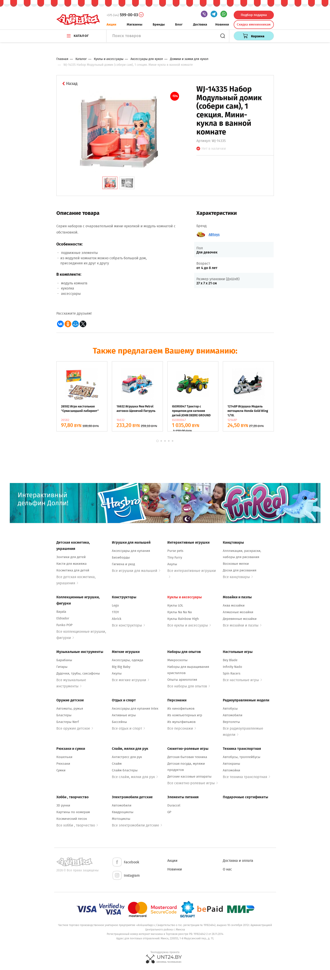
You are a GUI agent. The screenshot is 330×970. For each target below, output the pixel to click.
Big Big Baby (121, 667)
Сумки (60, 770)
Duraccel (173, 805)
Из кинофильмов (180, 709)
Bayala (61, 612)
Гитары (61, 667)
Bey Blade (230, 660)
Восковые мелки (236, 564)
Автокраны (231, 764)
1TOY (115, 612)
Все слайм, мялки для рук (135, 777)
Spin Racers (231, 673)
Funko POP (64, 625)
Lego (115, 605)
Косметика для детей (72, 570)
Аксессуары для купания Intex (135, 709)
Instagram (126, 875)
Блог (179, 24)
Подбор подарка (254, 15)
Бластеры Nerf (67, 722)
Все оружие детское (74, 728)
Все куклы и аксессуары (189, 625)
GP (169, 812)
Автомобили (232, 715)
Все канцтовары (238, 577)
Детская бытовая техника (187, 757)
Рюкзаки (63, 764)
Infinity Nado (232, 667)
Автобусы (230, 709)
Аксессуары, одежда (127, 660)
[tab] (109, 182)
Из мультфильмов (181, 722)
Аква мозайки (234, 605)
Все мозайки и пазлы (242, 625)
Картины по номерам (73, 812)
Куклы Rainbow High (183, 619)
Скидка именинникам (254, 24)
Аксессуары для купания (131, 551)
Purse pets (175, 551)
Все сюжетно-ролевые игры (192, 783)
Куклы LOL (175, 605)
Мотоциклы (121, 819)
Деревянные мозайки (240, 619)
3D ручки (63, 805)
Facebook (125, 862)
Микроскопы (177, 660)
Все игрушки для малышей (136, 571)
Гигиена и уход (123, 564)
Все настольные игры (242, 680)
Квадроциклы (122, 812)
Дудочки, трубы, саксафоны (78, 673)
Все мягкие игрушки (130, 680)
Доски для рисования (239, 570)
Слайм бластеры (125, 770)
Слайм (117, 764)
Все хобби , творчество (77, 825)
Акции (111, 24)
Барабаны (64, 660)
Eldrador (62, 618)
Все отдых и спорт (128, 728)
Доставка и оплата (238, 860)
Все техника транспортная (246, 777)
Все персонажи (181, 728)
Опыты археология (182, 680)
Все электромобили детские (137, 825)
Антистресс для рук (127, 757)
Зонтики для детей (71, 557)
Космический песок (71, 819)
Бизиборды (121, 557)
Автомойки (231, 770)
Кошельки (64, 757)
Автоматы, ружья (69, 709)
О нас (227, 869)
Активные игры (124, 715)
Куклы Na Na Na (179, 612)
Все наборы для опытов (188, 686)
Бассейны (119, 722)
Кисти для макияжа (71, 564)
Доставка (200, 24)
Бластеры (63, 715)
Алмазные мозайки (238, 612)
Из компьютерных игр (184, 715)
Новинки (222, 24)
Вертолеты (231, 722)
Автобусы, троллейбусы (241, 757)
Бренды (159, 24)
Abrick (116, 619)
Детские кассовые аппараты (189, 776)
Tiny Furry (174, 557)
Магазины (134, 24)
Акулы (172, 564)
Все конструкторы (128, 625)
